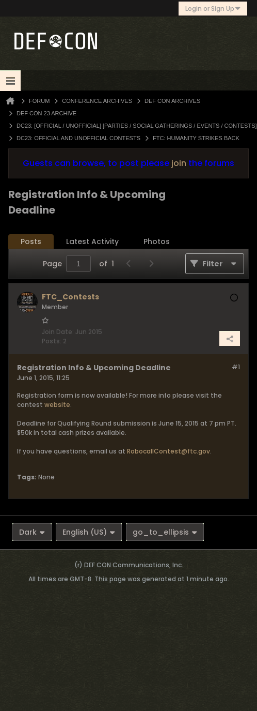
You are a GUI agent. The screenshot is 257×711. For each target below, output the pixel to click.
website (57, 404)
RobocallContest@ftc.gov (168, 451)
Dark (32, 532)
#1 (236, 366)
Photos (156, 241)
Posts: (51, 341)
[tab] (31, 241)
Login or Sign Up (212, 8)
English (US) (88, 532)
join (178, 163)
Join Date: (58, 331)
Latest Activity (92, 241)
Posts (31, 241)
